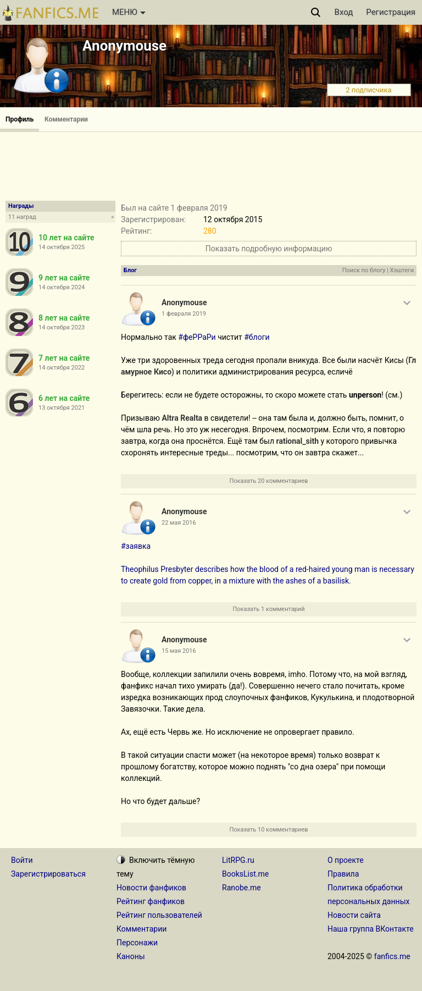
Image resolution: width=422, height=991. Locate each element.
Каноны (130, 956)
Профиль (19, 119)
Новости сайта (354, 915)
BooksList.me (245, 873)
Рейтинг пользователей (159, 915)
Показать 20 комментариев (268, 481)
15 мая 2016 (179, 650)
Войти (22, 860)
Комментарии (66, 119)
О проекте (345, 860)
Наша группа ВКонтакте (370, 928)
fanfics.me (392, 956)
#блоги (256, 337)
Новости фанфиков (151, 887)
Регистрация (390, 12)
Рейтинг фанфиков (150, 901)
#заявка (136, 546)
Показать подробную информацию (269, 248)
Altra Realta (182, 418)
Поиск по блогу (364, 270)
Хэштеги (402, 270)
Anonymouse (124, 45)
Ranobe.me (241, 887)
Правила (343, 873)
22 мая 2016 (179, 522)
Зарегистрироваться (48, 873)
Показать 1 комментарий (268, 609)
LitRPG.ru (238, 860)
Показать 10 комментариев (268, 829)
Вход (344, 12)
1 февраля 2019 (184, 313)
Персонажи (137, 942)
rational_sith (297, 441)
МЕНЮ (129, 12)
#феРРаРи (196, 337)
